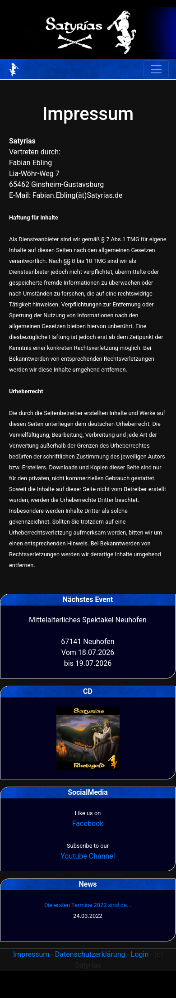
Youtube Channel (87, 856)
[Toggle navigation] (156, 69)
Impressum (31, 954)
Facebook (87, 823)
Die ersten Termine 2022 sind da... (87, 905)
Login (139, 954)
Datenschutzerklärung (90, 954)
